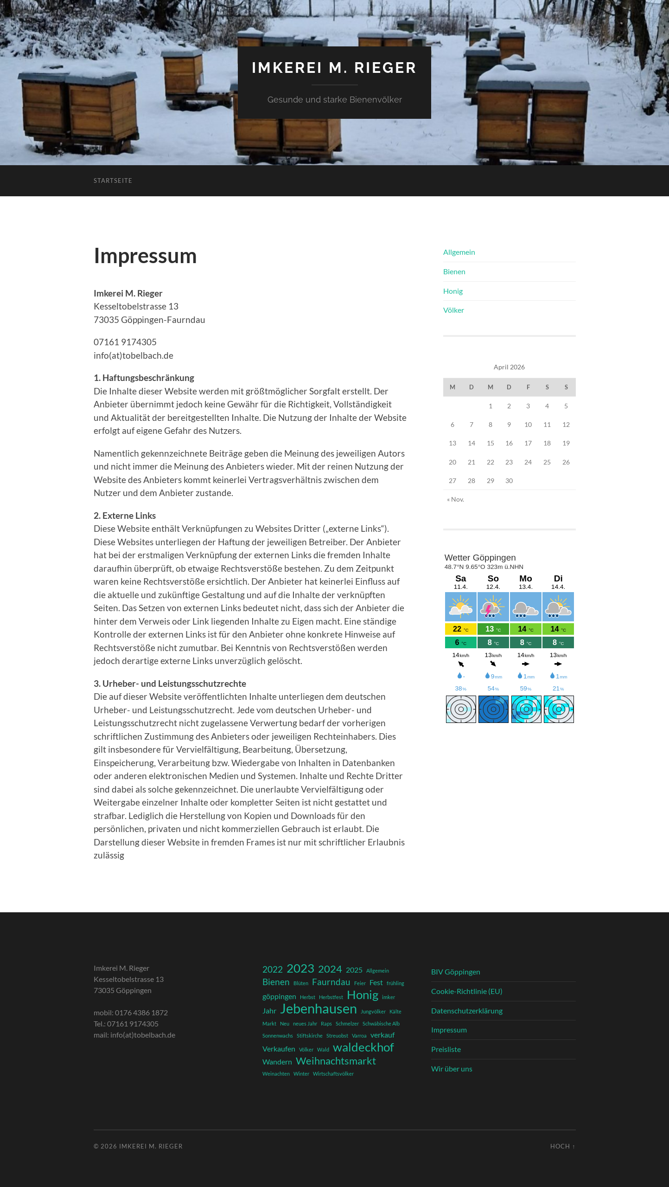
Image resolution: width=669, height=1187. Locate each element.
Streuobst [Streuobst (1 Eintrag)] (337, 1035)
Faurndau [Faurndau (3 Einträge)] (331, 981)
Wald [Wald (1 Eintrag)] (323, 1049)
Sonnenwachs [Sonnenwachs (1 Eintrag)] (277, 1035)
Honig (453, 290)
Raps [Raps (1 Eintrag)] (326, 1023)
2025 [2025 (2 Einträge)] (354, 969)
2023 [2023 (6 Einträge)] (300, 968)
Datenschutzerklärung (467, 1010)
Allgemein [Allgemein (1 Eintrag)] (377, 971)
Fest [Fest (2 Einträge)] (376, 982)
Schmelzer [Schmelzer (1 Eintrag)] (347, 1023)
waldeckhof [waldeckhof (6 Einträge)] (363, 1046)
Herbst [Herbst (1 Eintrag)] (307, 997)
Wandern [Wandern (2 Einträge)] (277, 1061)
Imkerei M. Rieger (334, 67)
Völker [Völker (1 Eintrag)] (306, 1049)
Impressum (449, 1029)
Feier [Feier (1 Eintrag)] (360, 983)
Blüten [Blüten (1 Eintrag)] (300, 983)
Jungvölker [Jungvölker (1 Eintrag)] (373, 1011)
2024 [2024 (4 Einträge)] (330, 968)
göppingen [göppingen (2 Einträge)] (279, 996)
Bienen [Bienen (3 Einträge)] (276, 981)
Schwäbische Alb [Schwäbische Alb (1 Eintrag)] (381, 1023)
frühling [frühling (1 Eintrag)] (395, 983)
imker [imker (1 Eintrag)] (388, 997)
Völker (453, 309)
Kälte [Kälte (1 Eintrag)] (395, 1011)
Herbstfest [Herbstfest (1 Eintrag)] (331, 997)
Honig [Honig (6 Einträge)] (362, 994)
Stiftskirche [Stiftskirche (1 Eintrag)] (310, 1035)
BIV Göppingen (455, 971)
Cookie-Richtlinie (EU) (467, 991)
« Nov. (455, 499)
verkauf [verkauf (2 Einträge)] (382, 1034)
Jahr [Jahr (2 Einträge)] (269, 1010)
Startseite (113, 180)
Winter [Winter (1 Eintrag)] (301, 1074)
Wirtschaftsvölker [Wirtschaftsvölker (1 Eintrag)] (333, 1074)
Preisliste (446, 1049)
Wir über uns (451, 1068)
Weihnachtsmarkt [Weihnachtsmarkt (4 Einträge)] (336, 1060)
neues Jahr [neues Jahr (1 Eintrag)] (305, 1023)
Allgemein (459, 251)
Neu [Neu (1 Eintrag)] (284, 1023)
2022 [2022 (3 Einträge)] (272, 969)
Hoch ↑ (562, 1146)
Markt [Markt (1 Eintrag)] (269, 1023)
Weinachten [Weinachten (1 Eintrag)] (276, 1074)
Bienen (454, 271)
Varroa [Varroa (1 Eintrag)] (359, 1035)
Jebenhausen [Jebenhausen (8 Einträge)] (318, 1008)
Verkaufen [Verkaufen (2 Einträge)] (278, 1048)
